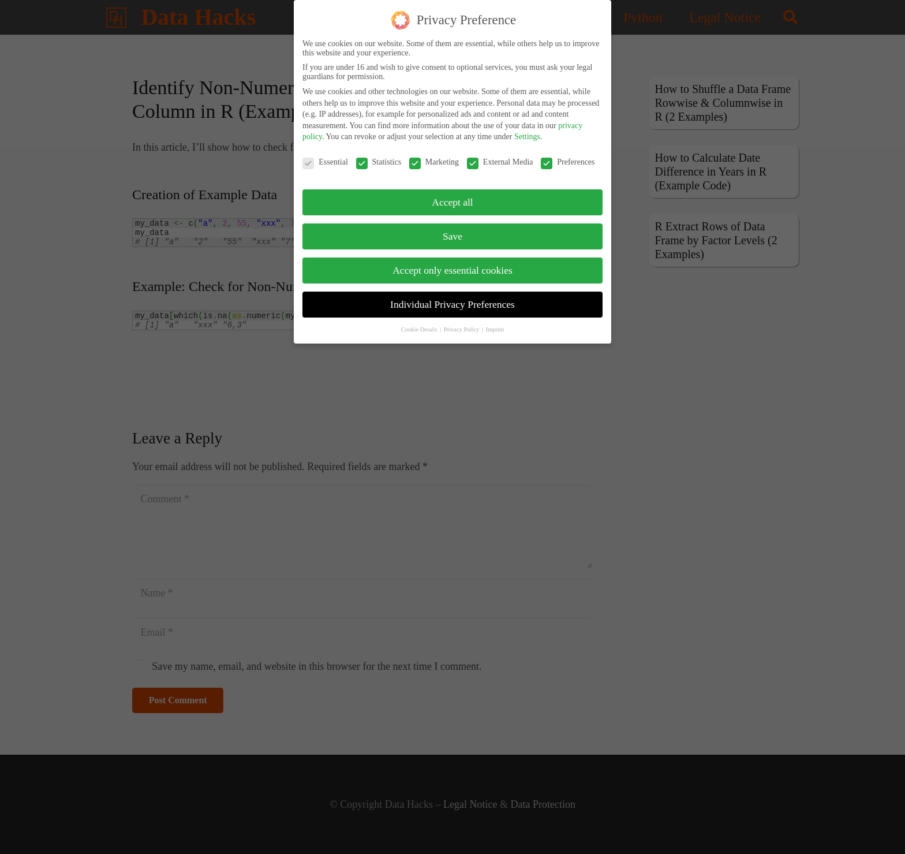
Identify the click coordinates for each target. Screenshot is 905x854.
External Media (500, 159)
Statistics (379, 159)
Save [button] (452, 233)
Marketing (434, 159)
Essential (325, 159)
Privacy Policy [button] (462, 326)
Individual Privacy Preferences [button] (452, 301)
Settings (527, 134)
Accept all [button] (452, 199)
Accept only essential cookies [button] (452, 267)
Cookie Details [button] (420, 326)
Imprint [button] (495, 326)
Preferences (567, 159)
